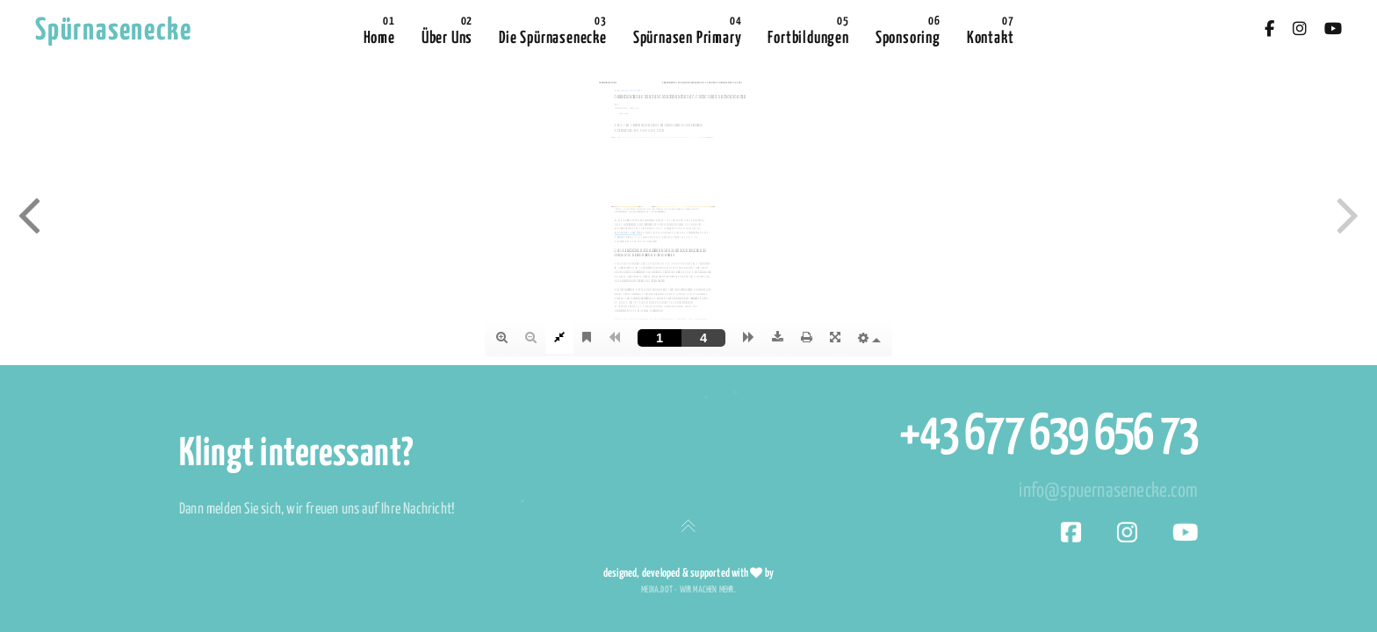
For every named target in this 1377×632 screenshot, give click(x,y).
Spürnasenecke (113, 31)
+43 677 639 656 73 (1048, 435)
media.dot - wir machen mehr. (688, 589)
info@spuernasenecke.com (1108, 491)
